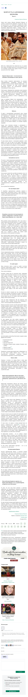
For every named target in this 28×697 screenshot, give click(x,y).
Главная (2, 4)
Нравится (2, 7)
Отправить (20, 671)
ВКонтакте (7, 645)
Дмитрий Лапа (24, 515)
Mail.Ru (11, 645)
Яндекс (9, 645)
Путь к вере (9, 4)
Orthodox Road (24, 517)
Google (13, 645)
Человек (6, 4)
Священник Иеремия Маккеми (21, 19)
